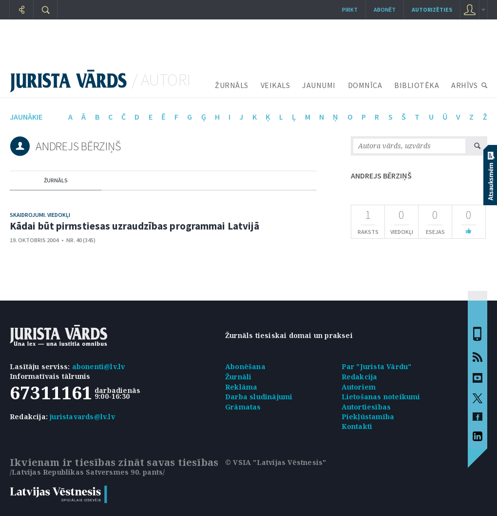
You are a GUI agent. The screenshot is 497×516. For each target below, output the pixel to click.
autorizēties (432, 9)
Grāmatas (243, 406)
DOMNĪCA (365, 85)
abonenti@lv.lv (98, 366)
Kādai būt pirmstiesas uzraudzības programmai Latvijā (134, 225)
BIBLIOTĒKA (416, 85)
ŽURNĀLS (231, 85)
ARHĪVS (464, 85)
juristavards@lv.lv (82, 416)
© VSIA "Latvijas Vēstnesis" (275, 462)
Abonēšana (245, 366)
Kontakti (357, 426)
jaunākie (26, 117)
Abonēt (385, 9)
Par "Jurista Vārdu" (377, 366)
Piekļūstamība (368, 416)
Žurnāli (238, 376)
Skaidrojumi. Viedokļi (40, 214)
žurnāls (56, 180)
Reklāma (241, 386)
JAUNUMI (319, 85)
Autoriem (359, 386)
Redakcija (360, 376)
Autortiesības (366, 406)
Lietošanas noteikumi (381, 396)
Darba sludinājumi (258, 396)
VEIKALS (275, 85)
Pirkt (350, 9)
